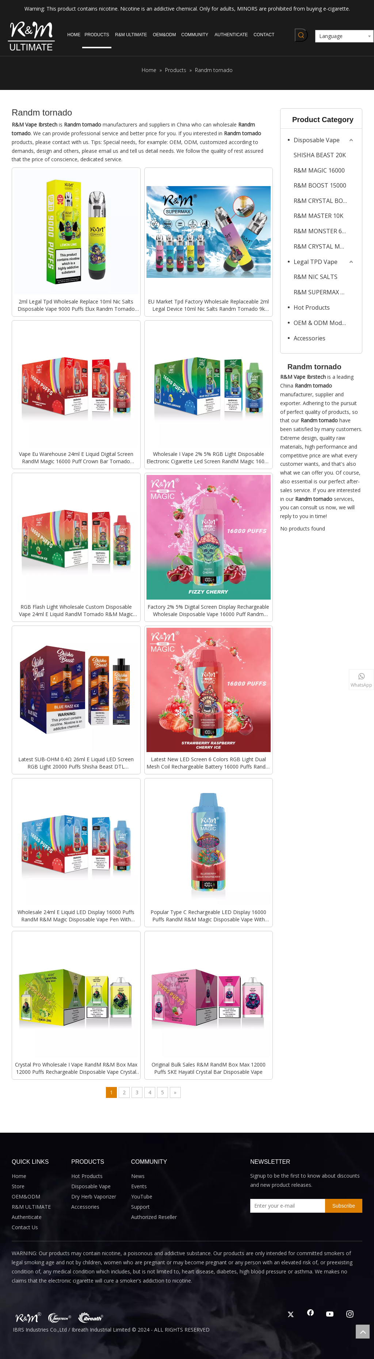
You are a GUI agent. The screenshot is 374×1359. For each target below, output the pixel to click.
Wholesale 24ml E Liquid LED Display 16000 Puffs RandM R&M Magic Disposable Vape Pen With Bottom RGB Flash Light (76, 916)
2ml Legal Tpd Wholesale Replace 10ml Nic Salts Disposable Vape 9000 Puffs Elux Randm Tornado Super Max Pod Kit (76, 305)
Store (18, 1186)
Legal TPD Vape (315, 262)
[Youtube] (330, 1315)
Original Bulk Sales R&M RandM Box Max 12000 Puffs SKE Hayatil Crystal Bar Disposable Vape (209, 1068)
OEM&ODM (26, 1196)
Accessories (309, 338)
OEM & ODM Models (322, 323)
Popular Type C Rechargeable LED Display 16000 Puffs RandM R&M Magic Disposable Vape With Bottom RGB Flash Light (208, 916)
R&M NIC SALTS (315, 277)
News (138, 1176)
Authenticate (27, 1216)
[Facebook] (310, 1315)
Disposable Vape (317, 140)
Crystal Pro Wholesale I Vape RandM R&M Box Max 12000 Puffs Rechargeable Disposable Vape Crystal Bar (76, 1068)
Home (19, 1176)
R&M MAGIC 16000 (319, 170)
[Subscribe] (343, 1206)
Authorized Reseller (154, 1216)
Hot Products (312, 307)
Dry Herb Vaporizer (93, 1196)
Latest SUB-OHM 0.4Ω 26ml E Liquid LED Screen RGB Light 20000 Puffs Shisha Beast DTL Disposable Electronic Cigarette (76, 763)
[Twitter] (291, 1315)
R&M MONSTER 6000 (323, 231)
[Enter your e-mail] (286, 1205)
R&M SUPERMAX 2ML (323, 292)
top (363, 1332)
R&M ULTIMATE (31, 1206)
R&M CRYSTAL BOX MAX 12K (324, 201)
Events (139, 1186)
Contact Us (25, 1227)
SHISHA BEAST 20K (320, 155)
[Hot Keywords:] (301, 35)
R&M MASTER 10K (318, 216)
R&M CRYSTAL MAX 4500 (324, 246)
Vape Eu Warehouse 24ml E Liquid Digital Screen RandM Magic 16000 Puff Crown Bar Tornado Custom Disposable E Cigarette (76, 457)
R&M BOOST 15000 (320, 185)
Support (140, 1206)
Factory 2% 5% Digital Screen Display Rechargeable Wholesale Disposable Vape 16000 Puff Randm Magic (208, 610)
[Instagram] (350, 1315)
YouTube (141, 1196)
